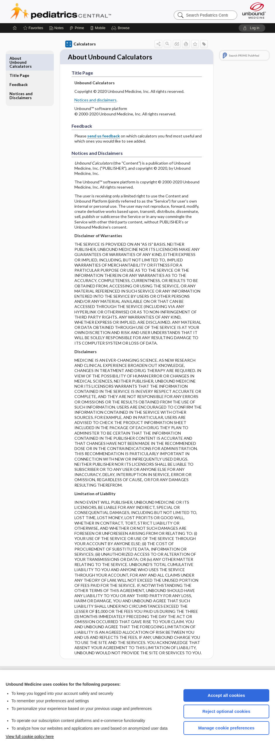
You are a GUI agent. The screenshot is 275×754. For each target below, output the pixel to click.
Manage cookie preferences (226, 727)
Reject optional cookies (226, 711)
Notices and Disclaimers (21, 78)
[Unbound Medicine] (254, 10)
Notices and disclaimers (95, 100)
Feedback (18, 67)
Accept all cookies (226, 695)
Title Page (19, 58)
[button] (121, 28)
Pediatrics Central (81, 11)
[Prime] (77, 28)
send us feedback (103, 136)
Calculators (80, 44)
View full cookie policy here (30, 736)
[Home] (15, 28)
